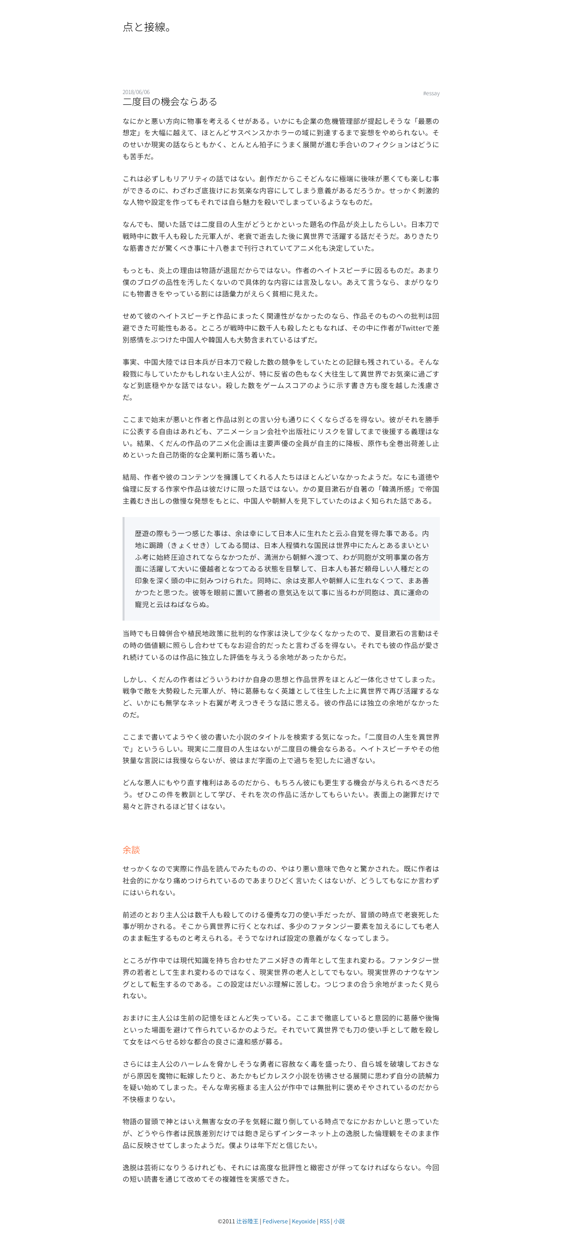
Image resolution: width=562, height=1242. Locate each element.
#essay (431, 93)
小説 (339, 1221)
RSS (325, 1221)
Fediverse (275, 1221)
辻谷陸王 (247, 1221)
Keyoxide (304, 1221)
